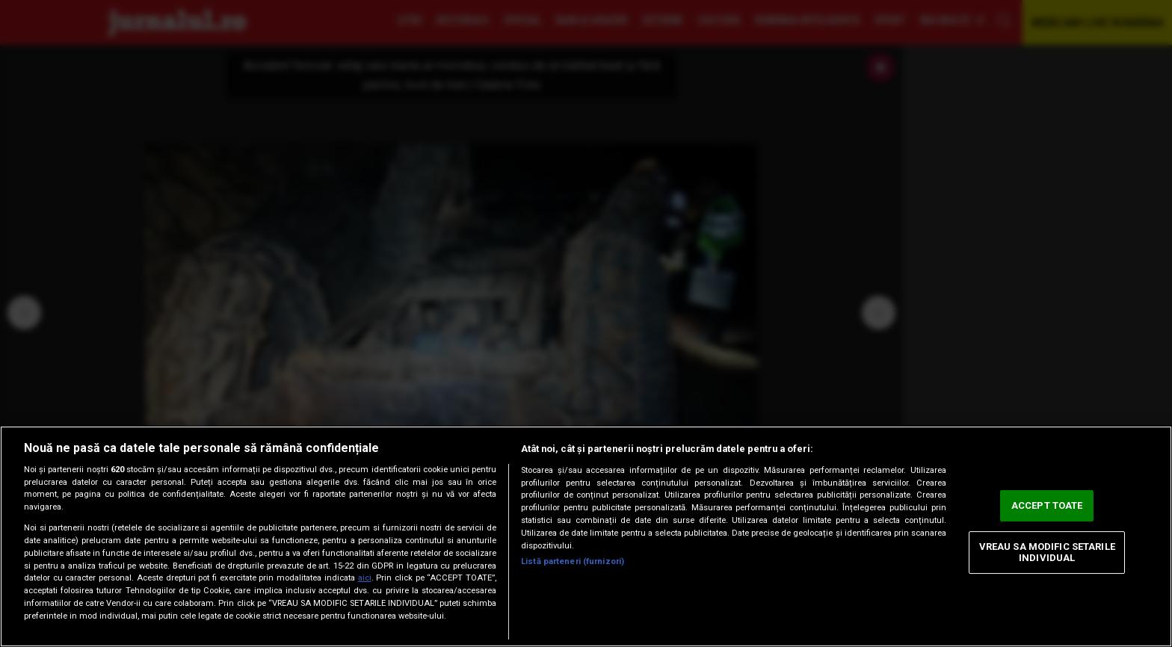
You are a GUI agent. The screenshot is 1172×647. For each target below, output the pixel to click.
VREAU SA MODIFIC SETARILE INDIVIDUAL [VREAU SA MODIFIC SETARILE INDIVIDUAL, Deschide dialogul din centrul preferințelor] (1047, 552)
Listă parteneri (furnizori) (572, 561)
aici (364, 578)
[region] (586, 536)
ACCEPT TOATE (1047, 505)
